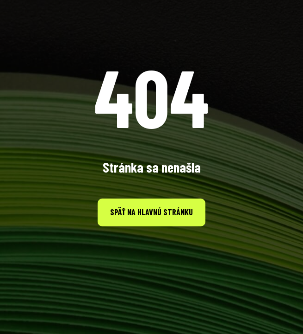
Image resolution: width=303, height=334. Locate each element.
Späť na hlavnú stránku (151, 212)
